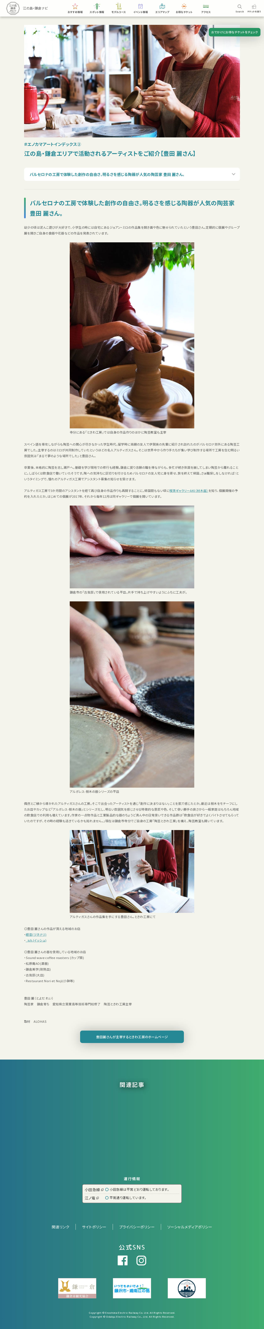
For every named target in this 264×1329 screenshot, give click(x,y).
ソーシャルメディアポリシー (189, 1226)
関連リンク (60, 1226)
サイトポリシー (94, 1226)
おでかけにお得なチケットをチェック (234, 32)
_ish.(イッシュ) (36, 940)
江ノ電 (92, 1197)
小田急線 (94, 1189)
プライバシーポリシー (137, 1226)
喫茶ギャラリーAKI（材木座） (188, 490)
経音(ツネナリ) (36, 934)
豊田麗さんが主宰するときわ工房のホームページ (132, 1036)
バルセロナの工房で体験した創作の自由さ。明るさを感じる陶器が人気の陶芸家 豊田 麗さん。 (107, 177)
